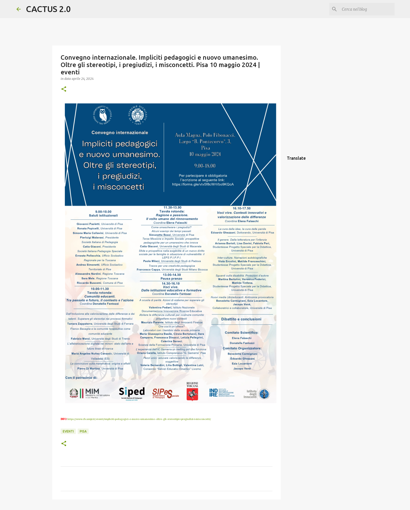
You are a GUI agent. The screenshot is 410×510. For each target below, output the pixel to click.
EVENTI (68, 431)
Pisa (83, 431)
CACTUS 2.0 (48, 9)
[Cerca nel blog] (367, 9)
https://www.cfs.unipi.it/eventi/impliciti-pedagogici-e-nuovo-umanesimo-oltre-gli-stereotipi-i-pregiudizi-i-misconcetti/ (139, 419)
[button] (64, 89)
